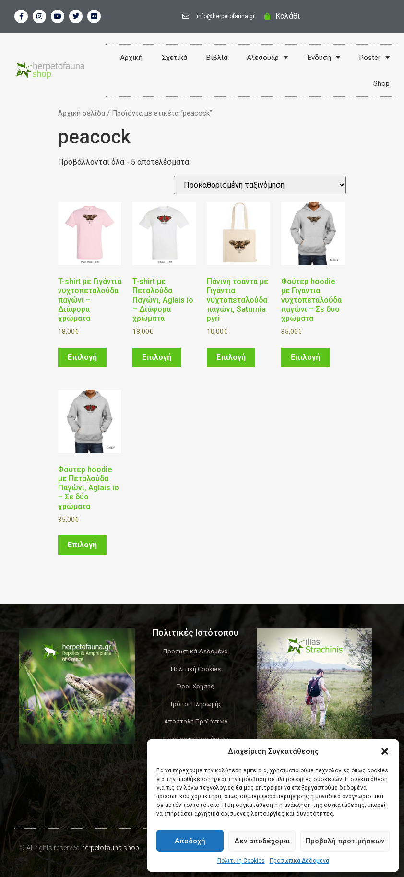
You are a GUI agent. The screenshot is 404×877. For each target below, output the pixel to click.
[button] (385, 751)
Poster (374, 57)
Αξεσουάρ (267, 57)
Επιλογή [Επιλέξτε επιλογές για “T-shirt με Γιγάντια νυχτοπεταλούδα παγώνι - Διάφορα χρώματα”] (82, 357)
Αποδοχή (190, 841)
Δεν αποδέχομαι (262, 841)
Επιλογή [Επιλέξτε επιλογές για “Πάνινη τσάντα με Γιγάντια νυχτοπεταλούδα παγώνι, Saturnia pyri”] (231, 357)
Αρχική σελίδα (81, 113)
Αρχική (131, 57)
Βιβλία (216, 57)
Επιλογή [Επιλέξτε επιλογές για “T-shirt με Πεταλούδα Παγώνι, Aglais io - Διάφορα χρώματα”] (156, 357)
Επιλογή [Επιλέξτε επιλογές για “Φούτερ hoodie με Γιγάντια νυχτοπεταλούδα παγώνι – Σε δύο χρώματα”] (305, 357)
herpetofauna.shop (110, 848)
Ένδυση (323, 57)
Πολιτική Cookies (241, 860)
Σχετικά (174, 57)
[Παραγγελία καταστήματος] (260, 185)
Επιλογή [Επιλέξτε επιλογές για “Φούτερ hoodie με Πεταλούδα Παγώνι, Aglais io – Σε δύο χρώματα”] (82, 544)
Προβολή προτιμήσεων (345, 841)
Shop (381, 83)
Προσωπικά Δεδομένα (299, 860)
